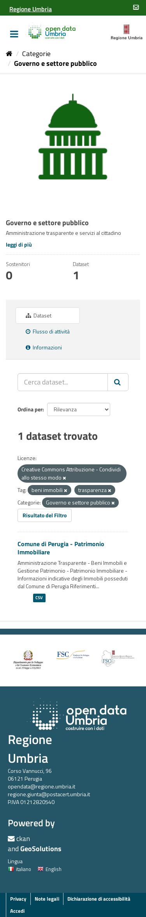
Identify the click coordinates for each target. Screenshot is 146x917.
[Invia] (117, 382)
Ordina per (30, 409)
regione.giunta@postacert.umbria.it (49, 794)
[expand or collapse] (14, 33)
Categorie (36, 53)
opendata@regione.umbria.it (41, 786)
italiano (19, 869)
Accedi (17, 911)
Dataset (38, 315)
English (49, 869)
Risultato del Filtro (45, 515)
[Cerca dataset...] (63, 382)
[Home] (9, 53)
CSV (39, 597)
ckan (23, 838)
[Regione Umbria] (30, 9)
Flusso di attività (48, 331)
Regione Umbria (30, 748)
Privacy (18, 899)
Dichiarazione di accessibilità (98, 899)
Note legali (47, 899)
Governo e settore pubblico (55, 63)
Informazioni (44, 347)
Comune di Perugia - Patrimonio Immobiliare (61, 548)
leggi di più (19, 244)
